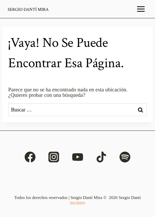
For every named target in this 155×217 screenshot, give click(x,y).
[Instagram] (54, 157)
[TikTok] (101, 157)
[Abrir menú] (140, 9)
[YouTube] (77, 157)
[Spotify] (125, 157)
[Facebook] (30, 157)
